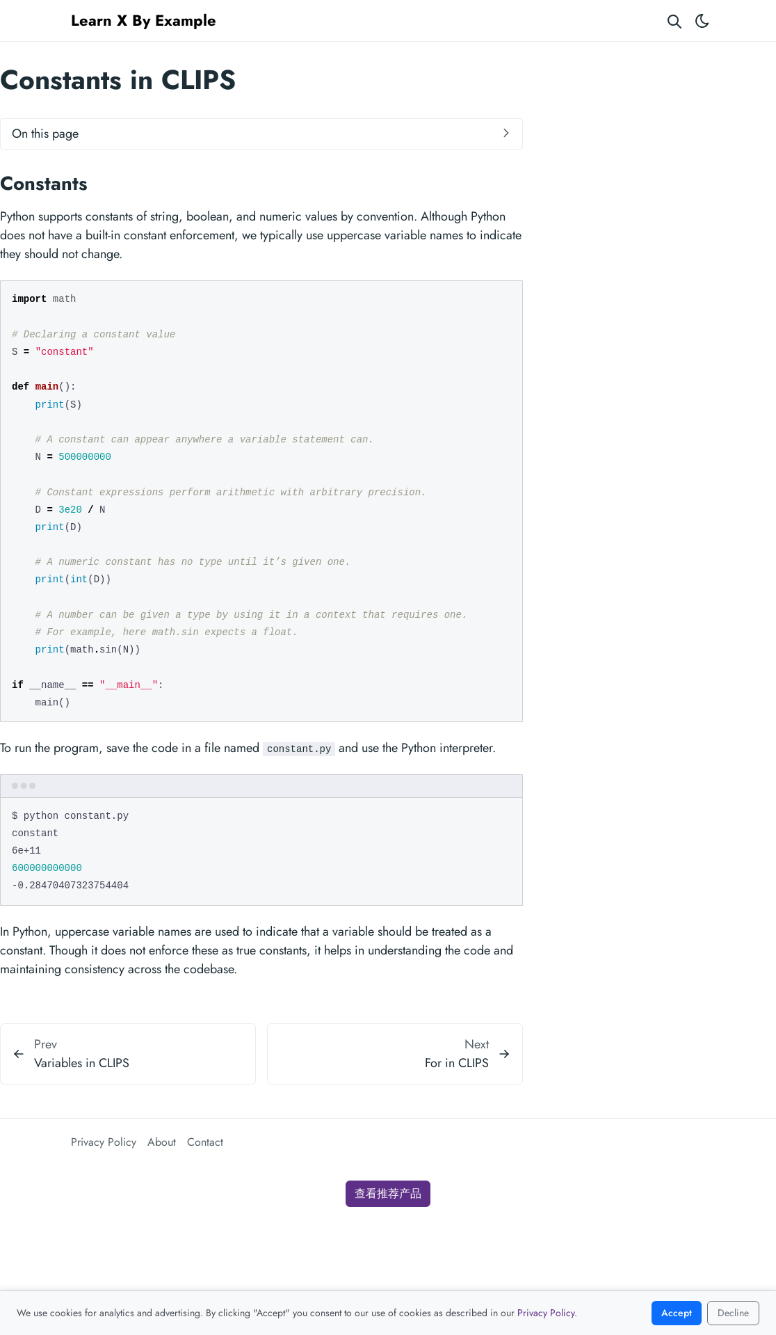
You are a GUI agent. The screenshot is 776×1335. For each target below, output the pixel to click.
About (161, 1142)
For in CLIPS (457, 1063)
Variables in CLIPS (81, 1063)
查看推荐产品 (388, 1193)
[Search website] (674, 20)
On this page (45, 134)
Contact (205, 1142)
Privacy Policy (103, 1142)
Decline (733, 1313)
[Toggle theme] (702, 20)
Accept (676, 1313)
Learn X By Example (143, 20)
